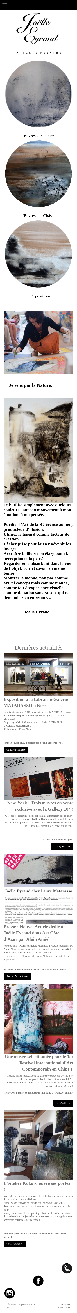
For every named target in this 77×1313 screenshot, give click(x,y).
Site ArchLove (63, 1103)
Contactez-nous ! (15, 1244)
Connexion (65, 1304)
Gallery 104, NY (62, 846)
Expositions (40, 296)
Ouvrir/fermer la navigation (38, 5)
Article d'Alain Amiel (17, 976)
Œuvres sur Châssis (39, 215)
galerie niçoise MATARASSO (49, 712)
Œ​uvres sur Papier (38, 135)
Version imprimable (18, 1304)
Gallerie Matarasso (16, 749)
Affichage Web (63, 1307)
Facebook (35, 1220)
